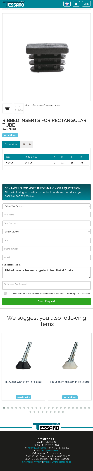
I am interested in (11, 264)
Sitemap (27, 462)
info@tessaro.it (50, 450)
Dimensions (11, 144)
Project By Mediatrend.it (57, 462)
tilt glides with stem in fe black (23, 381)
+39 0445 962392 (37, 448)
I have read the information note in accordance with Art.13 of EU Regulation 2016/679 (51, 293)
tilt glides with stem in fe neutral (70, 381)
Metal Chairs (10, 135)
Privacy (37, 462)
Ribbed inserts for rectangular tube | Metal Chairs (46, 272)
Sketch (27, 144)
